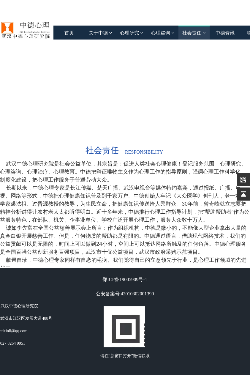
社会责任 (193, 32)
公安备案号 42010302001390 (125, 293)
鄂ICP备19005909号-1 (124, 279)
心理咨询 (162, 32)
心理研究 (131, 32)
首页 (69, 32)
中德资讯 (225, 32)
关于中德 (100, 32)
